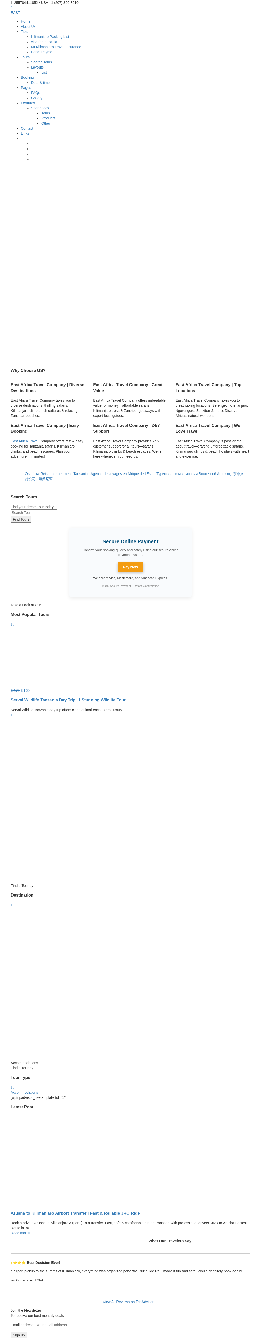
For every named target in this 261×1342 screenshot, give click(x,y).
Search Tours (41, 62)
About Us (28, 26)
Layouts (37, 67)
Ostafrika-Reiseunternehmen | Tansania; (57, 474)
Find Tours (21, 519)
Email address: (46, 1325)
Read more (20, 1233)
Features (28, 103)
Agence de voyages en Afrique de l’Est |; (123, 474)
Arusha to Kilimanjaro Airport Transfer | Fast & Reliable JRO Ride (75, 1213)
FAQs (35, 93)
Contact (27, 128)
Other (45, 123)
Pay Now (130, 567)
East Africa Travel (24, 441)
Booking (27, 77)
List (44, 72)
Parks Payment (43, 52)
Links (25, 133)
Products (48, 118)
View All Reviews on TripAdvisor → (130, 1302)
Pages (26, 88)
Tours (25, 57)
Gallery (36, 98)
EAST (15, 13)
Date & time (40, 82)
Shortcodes (40, 108)
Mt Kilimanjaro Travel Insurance (56, 47)
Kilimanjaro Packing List (50, 37)
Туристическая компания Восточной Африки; (194, 474)
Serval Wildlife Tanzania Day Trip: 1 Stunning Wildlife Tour (68, 700)
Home (25, 21)
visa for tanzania (44, 42)
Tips (24, 32)
